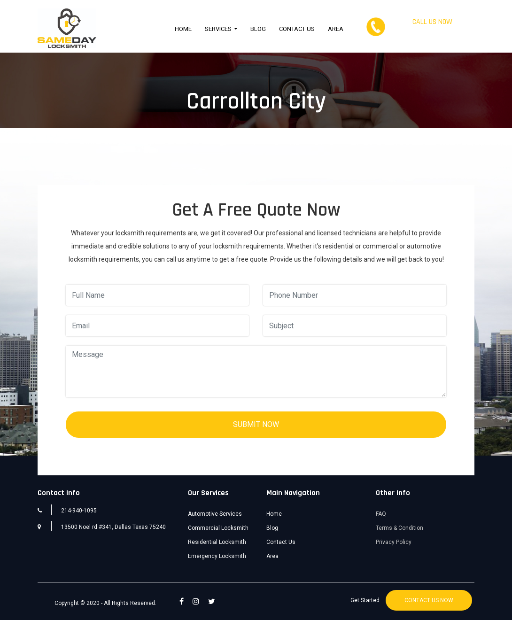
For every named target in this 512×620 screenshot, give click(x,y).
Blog (258, 28)
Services (219, 28)
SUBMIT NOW (256, 424)
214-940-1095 (432, 31)
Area (335, 28)
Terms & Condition (399, 528)
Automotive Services (215, 514)
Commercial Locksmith (218, 528)
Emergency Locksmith (217, 556)
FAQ (381, 514)
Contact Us (297, 28)
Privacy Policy (393, 542)
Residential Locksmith (217, 542)
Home (183, 28)
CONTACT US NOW (428, 600)
